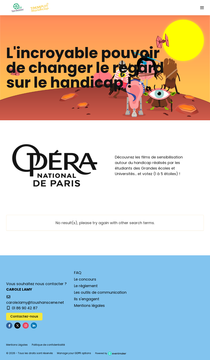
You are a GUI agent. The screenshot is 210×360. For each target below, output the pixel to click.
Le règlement (86, 285)
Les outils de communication (100, 292)
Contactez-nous (24, 316)
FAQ (77, 272)
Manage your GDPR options (74, 353)
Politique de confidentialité (48, 344)
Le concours (85, 279)
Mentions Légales (17, 344)
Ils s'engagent (86, 299)
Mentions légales (89, 305)
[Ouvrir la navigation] (202, 7)
